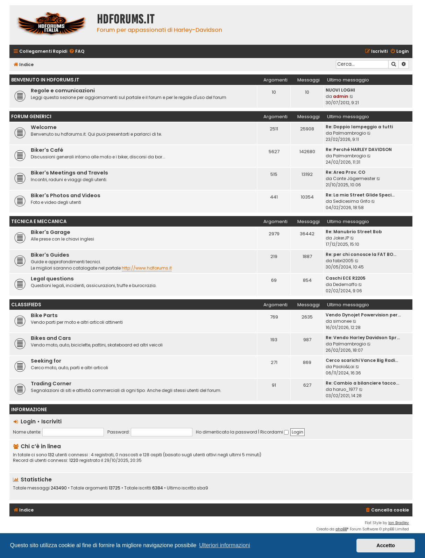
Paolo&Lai (343, 367)
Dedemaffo (345, 284)
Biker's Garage (50, 232)
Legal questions (52, 278)
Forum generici (31, 116)
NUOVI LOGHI (340, 90)
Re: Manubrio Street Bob (354, 232)
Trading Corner (51, 383)
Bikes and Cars (51, 338)
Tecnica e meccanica (38, 221)
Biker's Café (47, 149)
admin (340, 96)
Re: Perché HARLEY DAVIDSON (359, 149)
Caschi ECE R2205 (346, 278)
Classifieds (26, 304)
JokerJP (341, 238)
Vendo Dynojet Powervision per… (363, 315)
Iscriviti (51, 421)
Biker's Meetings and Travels (69, 172)
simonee (342, 321)
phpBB (341, 529)
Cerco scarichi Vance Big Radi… (362, 360)
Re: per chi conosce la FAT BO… (361, 254)
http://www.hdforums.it (147, 268)
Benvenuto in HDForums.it (45, 80)
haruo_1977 (345, 389)
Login (28, 421)
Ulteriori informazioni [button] (224, 545)
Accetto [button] (385, 545)
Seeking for (46, 360)
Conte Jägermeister (354, 178)
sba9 (202, 488)
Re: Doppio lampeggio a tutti (359, 127)
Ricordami (274, 432)
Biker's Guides (50, 254)
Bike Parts (44, 315)
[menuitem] (76, 51)
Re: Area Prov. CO (345, 172)
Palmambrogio (349, 133)
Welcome (44, 127)
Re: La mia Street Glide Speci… (360, 195)
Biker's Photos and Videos (65, 195)
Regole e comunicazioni (63, 90)
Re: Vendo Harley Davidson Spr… (363, 338)
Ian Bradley (398, 522)
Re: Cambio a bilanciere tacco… (362, 383)
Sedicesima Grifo (351, 201)
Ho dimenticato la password (226, 432)
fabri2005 (343, 261)
